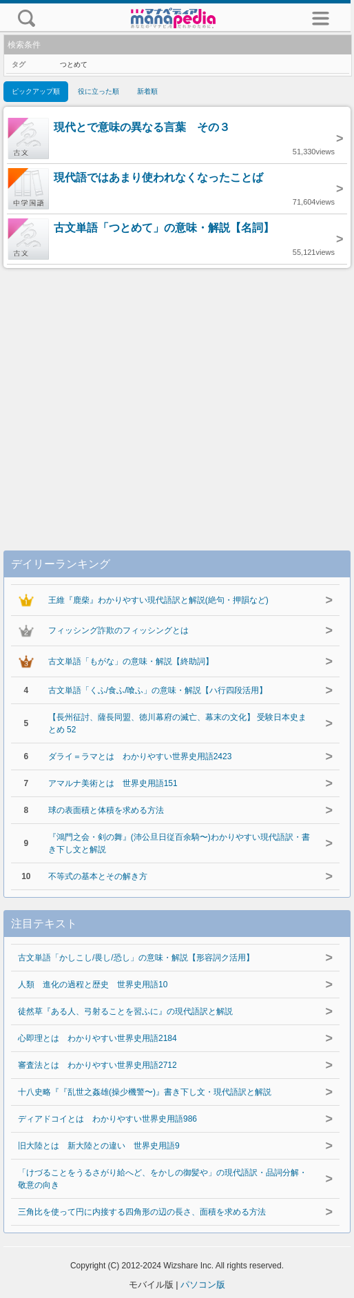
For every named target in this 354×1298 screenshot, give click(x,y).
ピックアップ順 (36, 91)
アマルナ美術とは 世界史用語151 (113, 783)
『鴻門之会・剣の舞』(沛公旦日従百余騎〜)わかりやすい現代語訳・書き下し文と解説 (179, 843)
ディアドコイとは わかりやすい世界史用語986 (107, 1119)
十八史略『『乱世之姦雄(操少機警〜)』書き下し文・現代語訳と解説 (144, 1092)
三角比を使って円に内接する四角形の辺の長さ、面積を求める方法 (142, 1212)
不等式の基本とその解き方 (97, 876)
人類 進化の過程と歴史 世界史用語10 (92, 984)
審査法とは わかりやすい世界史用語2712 (97, 1065)
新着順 (147, 91)
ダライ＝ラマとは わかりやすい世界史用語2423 (140, 756)
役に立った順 (98, 91)
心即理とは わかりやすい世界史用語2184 (97, 1038)
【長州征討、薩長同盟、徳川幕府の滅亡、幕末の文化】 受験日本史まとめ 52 (177, 723)
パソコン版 (202, 1284)
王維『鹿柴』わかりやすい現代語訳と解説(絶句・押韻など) (158, 600)
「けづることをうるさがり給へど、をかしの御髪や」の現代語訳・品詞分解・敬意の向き (162, 1179)
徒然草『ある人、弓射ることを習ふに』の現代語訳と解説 (125, 1011)
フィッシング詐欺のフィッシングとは (118, 630)
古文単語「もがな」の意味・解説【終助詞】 (131, 661)
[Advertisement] (177, 395)
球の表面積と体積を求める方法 (106, 810)
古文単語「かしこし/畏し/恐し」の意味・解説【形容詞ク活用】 (136, 957)
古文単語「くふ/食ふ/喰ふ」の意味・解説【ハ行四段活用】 (158, 690)
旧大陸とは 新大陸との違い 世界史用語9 (99, 1146)
